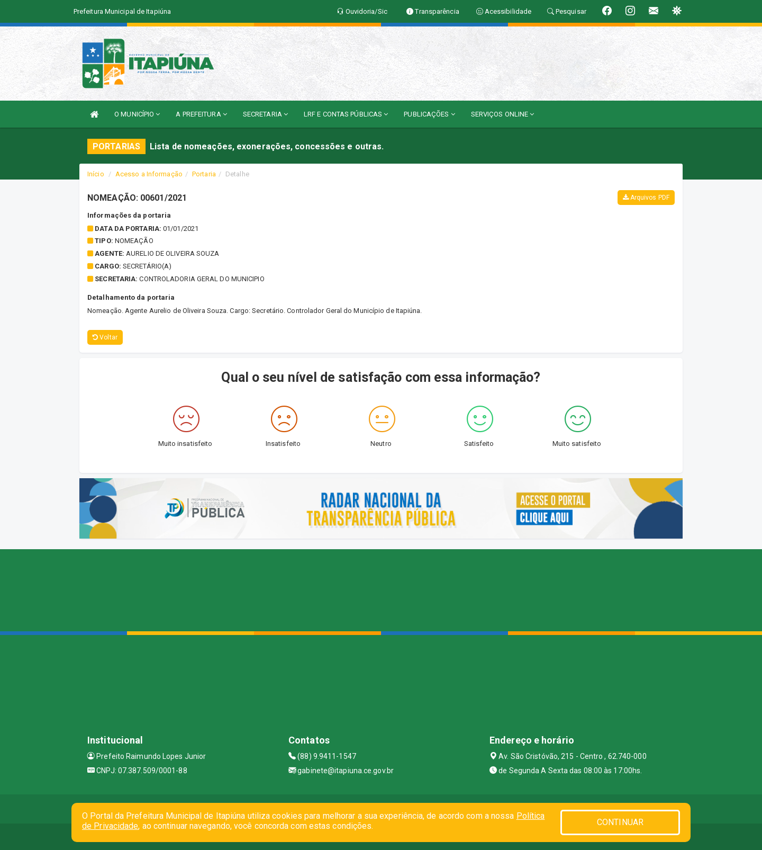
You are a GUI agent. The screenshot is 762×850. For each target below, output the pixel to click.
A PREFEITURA (201, 114)
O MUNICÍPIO (137, 114)
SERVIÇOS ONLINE (502, 114)
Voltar (105, 337)
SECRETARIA (265, 114)
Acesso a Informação (149, 174)
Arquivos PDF (646, 197)
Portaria (204, 174)
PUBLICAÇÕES (429, 114)
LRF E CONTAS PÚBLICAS (346, 114)
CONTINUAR (620, 822)
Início (95, 174)
